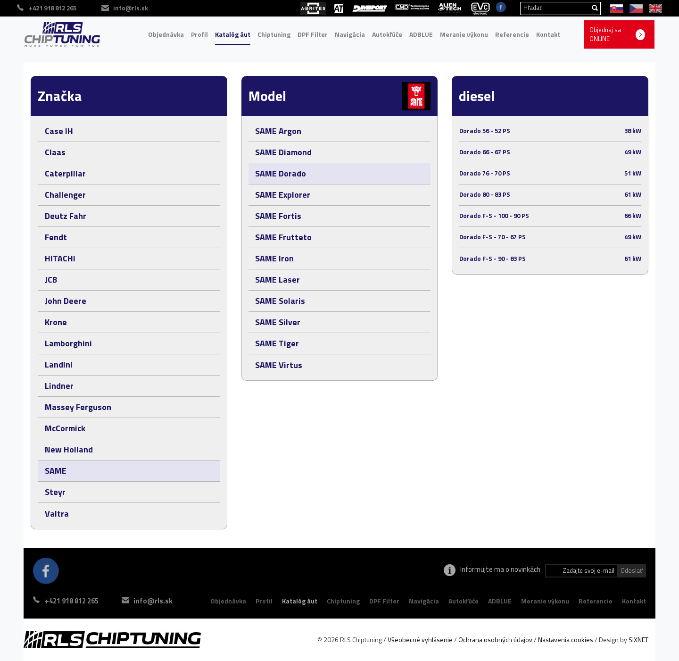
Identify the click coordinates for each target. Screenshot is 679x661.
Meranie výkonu (464, 34)
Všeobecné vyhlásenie (420, 639)
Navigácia (350, 34)
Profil (199, 34)
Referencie (512, 34)
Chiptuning (273, 34)
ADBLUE (421, 34)
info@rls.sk (154, 600)
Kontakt (548, 34)
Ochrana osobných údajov (495, 639)
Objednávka (166, 34)
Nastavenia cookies (565, 639)
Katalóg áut (232, 34)
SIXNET (638, 639)
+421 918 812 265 (72, 600)
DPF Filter (313, 34)
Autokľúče (387, 34)
